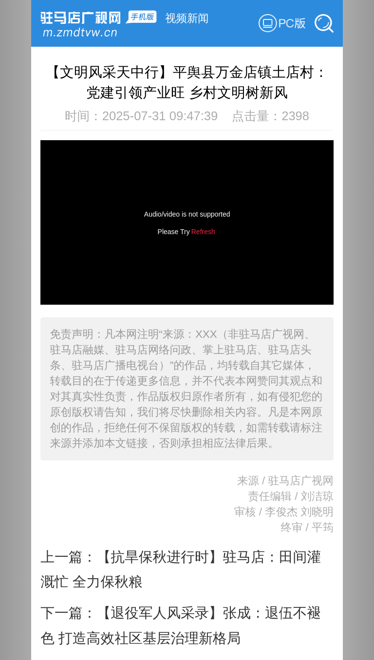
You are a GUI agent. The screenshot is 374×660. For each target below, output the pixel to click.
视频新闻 (187, 18)
